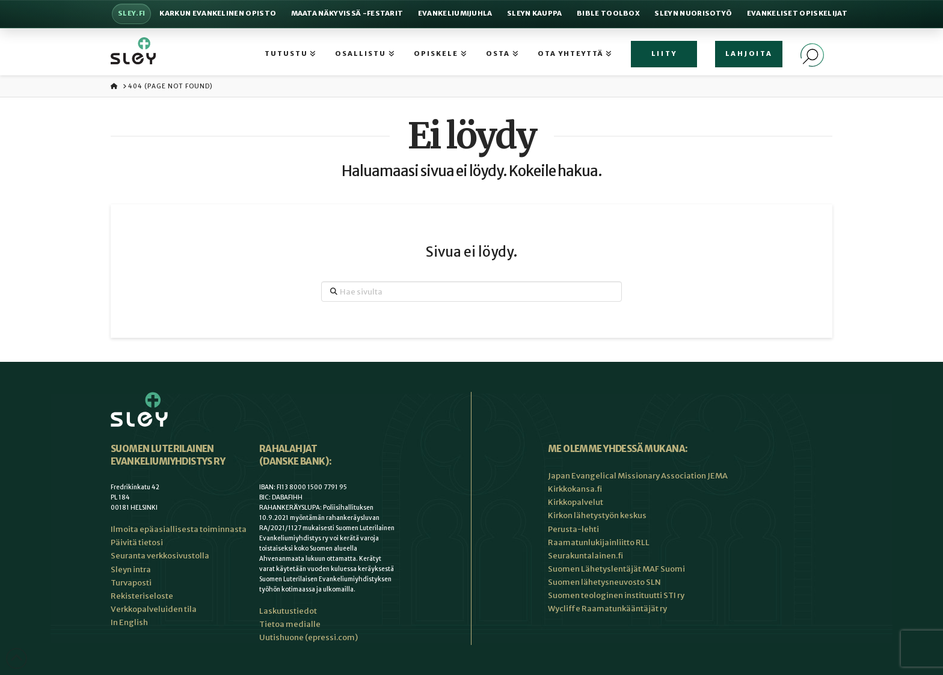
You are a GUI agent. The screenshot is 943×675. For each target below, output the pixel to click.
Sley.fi (131, 13)
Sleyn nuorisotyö (693, 13)
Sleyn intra (131, 569)
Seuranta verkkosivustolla (160, 556)
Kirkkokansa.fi (575, 489)
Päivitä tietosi (137, 542)
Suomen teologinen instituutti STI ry (616, 595)
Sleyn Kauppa (534, 13)
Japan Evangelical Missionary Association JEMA (638, 476)
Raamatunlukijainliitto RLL (599, 542)
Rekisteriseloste (142, 596)
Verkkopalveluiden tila (154, 609)
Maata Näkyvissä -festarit (347, 13)
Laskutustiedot (288, 611)
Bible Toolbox (608, 13)
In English (129, 622)
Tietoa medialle (290, 624)
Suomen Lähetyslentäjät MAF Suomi (616, 569)
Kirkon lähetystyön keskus (597, 515)
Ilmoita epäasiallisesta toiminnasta (179, 529)
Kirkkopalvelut (575, 502)
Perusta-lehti (573, 529)
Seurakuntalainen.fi (585, 556)
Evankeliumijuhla (455, 13)
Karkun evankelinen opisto (217, 13)
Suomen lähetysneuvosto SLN (604, 582)
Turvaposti (131, 583)
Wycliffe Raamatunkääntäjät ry (607, 608)
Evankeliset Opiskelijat (797, 13)
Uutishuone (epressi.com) (308, 637)
